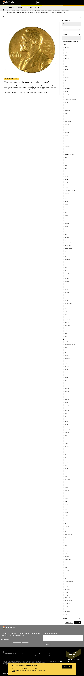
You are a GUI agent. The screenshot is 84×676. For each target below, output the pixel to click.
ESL (66, 195)
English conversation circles (70, 190)
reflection (67, 438)
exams (66, 204)
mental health (67, 319)
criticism (66, 149)
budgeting (67, 94)
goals (66, 234)
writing (66, 592)
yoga (66, 614)
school (66, 462)
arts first (66, 63)
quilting (66, 418)
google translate (68, 242)
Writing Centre (67, 597)
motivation (67, 330)
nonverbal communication (70, 344)
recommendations (68, 429)
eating (66, 173)
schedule (66, 460)
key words (67, 292)
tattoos (66, 512)
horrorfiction (67, 259)
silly (66, 473)
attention (66, 66)
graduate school (68, 245)
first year (66, 215)
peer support (67, 369)
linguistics (67, 306)
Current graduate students (42, 92)
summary (67, 506)
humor (66, 264)
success (66, 504)
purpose (66, 413)
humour (66, 267)
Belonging (67, 77)
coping (66, 140)
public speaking (68, 407)
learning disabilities (68, 303)
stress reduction (68, 495)
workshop (67, 586)
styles (66, 501)
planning (66, 374)
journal (66, 289)
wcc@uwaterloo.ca (5, 639)
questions (67, 416)
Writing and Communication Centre (71, 595)
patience (66, 363)
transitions (67, 539)
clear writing (67, 110)
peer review (67, 366)
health (66, 253)
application (67, 58)
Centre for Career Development (70, 99)
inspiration (67, 278)
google (66, 239)
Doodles (66, 162)
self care (66, 465)
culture (66, 151)
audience (66, 69)
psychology (67, 405)
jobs (66, 286)
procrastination (68, 394)
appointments (67, 61)
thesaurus (67, 528)
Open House (67, 352)
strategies (67, 490)
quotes (66, 421)
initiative (66, 275)
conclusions (67, 127)
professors (67, 399)
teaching (66, 515)
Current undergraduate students (31, 92)
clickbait (66, 113)
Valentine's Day (68, 559)
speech (66, 482)
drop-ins (66, 168)
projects (66, 402)
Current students (20, 92)
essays (66, 201)
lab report (67, 295)
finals (66, 212)
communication (68, 121)
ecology (66, 176)
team (66, 517)
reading (66, 424)
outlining (66, 361)
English (66, 187)
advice (66, 52)
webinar (66, 575)
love (66, 314)
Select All (64, 44)
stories (66, 487)
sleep (66, 476)
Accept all (67, 666)
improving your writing (69, 273)
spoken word (67, 484)
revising (66, 449)
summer (66, 509)
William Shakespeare (69, 581)
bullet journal (67, 96)
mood (66, 328)
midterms (67, 322)
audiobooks (67, 72)
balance (66, 74)
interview (66, 284)
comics (66, 118)
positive (66, 385)
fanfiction (67, 206)
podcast (66, 377)
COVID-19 (67, 143)
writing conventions (68, 600)
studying (66, 498)
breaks (66, 91)
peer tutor (67, 372)
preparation (67, 388)
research (66, 443)
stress (66, 493)
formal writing (67, 223)
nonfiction (67, 341)
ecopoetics (67, 179)
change (66, 102)
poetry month (67, 383)
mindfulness (67, 325)
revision (66, 451)
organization (67, 358)
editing (66, 182)
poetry (66, 380)
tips (65, 537)
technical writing (68, 520)
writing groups (67, 603)
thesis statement (68, 531)
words (66, 584)
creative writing (68, 146)
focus (66, 220)
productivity (67, 396)
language (67, 297)
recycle (66, 435)
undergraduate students (69, 553)
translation (67, 542)
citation (66, 105)
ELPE (66, 184)
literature (66, 308)
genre (66, 231)
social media (67, 479)
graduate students (68, 248)
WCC (66, 567)
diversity (66, 157)
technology (67, 523)
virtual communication (69, 561)
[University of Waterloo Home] (8, 2)
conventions (67, 138)
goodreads (67, 237)
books (66, 83)
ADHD (66, 50)
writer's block (67, 589)
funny (66, 228)
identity (66, 270)
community (67, 124)
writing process (68, 606)
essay (66, 198)
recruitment (67, 432)
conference (67, 129)
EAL (66, 171)
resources (67, 446)
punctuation (67, 410)
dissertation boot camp (69, 154)
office (66, 347)
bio (65, 80)
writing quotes (67, 608)
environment (67, 193)
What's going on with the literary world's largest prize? (26, 82)
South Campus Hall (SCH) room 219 (20, 642)
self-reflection (67, 471)
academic (67, 47)
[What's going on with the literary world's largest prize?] (31, 50)
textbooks (67, 526)
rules (66, 454)
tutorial (66, 545)
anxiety (66, 55)
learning (66, 300)
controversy (67, 135)
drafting (66, 165)
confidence (67, 132)
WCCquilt (67, 570)
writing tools (67, 611)
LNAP (66, 311)
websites (66, 578)
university (67, 556)
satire (66, 457)
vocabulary (67, 564)
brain (66, 85)
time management (68, 534)
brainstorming (67, 88)
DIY (65, 160)
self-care (66, 468)
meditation (67, 317)
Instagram (67, 281)
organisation (67, 355)
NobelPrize (67, 339)
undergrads (67, 550)
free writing (67, 226)
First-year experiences (69, 217)
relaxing (66, 440)
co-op (66, 116)
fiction (66, 209)
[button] (71, 2)
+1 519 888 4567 (8, 655)
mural (66, 333)
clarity (66, 107)
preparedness (67, 391)
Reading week (67, 427)
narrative (66, 336)
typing (66, 548)
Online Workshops (68, 350)
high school (67, 256)
